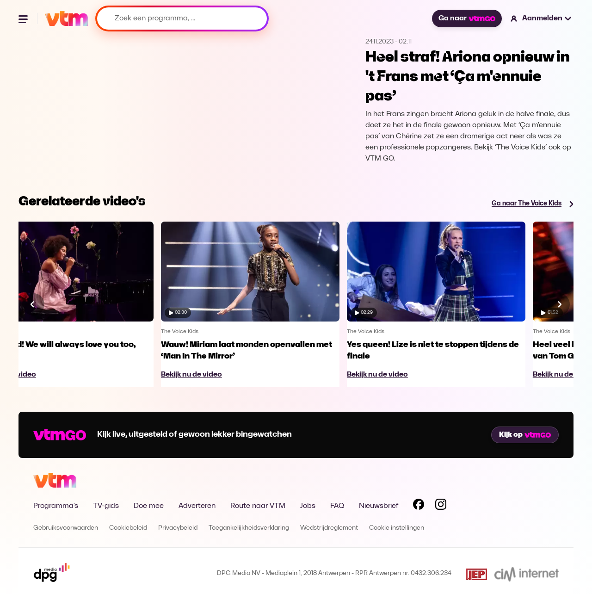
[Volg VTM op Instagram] (440, 506)
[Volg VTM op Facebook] (418, 506)
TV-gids (106, 506)
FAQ (337, 506)
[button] (541, 18)
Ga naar (466, 18)
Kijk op (525, 435)
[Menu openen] (24, 18)
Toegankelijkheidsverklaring (249, 528)
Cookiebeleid (128, 528)
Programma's (55, 506)
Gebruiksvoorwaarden (65, 528)
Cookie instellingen (396, 528)
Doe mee (149, 506)
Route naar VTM (257, 506)
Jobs (307, 506)
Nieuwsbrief (378, 506)
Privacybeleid (177, 528)
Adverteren (197, 506)
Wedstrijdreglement (329, 528)
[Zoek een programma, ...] (182, 18)
